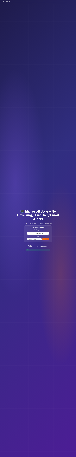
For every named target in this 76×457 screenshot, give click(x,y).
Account (70, 1)
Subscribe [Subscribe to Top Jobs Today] (46, 239)
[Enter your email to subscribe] (34, 239)
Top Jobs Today (8, 2)
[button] (38, 233)
